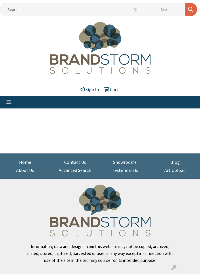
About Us (25, 170)
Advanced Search (75, 170)
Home (25, 162)
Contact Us (75, 162)
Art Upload (175, 170)
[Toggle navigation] (9, 102)
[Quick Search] (65, 9)
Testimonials (125, 170)
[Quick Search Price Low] (144, 9)
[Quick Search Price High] (171, 9)
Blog (175, 162)
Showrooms (125, 162)
